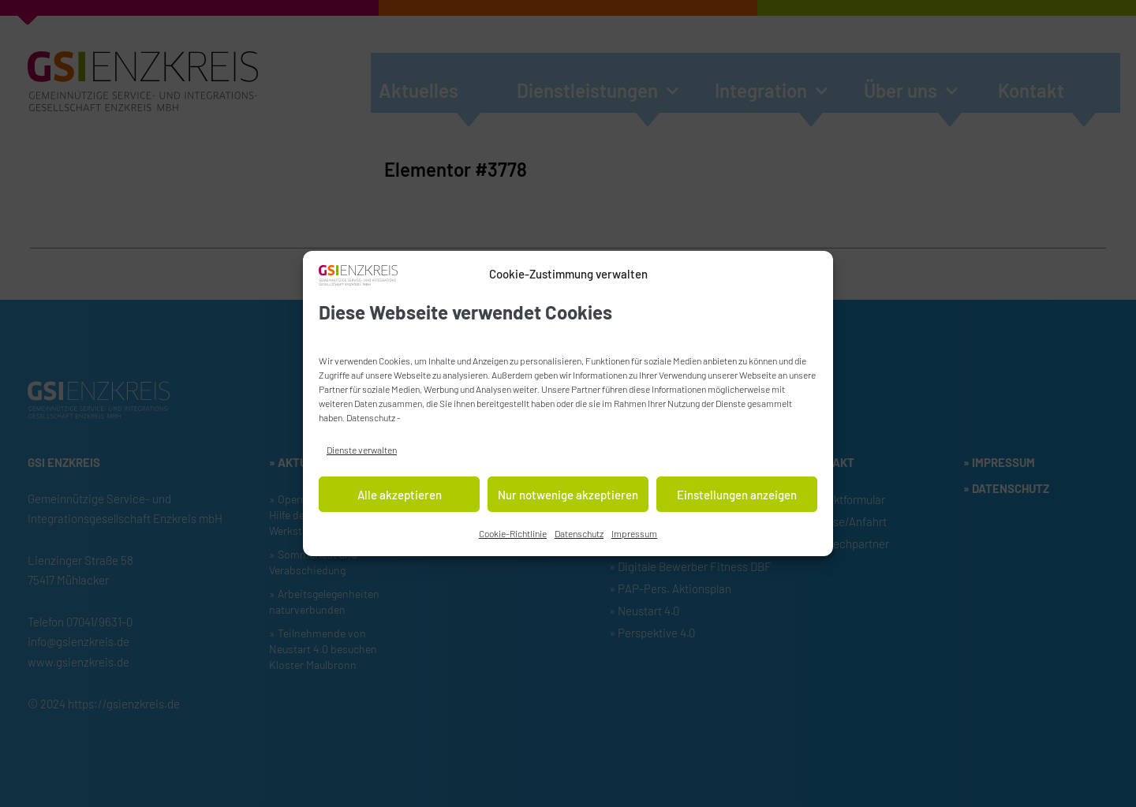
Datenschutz (370, 419)
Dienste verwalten (362, 452)
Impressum (634, 535)
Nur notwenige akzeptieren (568, 497)
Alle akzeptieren (399, 497)
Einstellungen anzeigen (737, 497)
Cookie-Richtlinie (513, 535)
